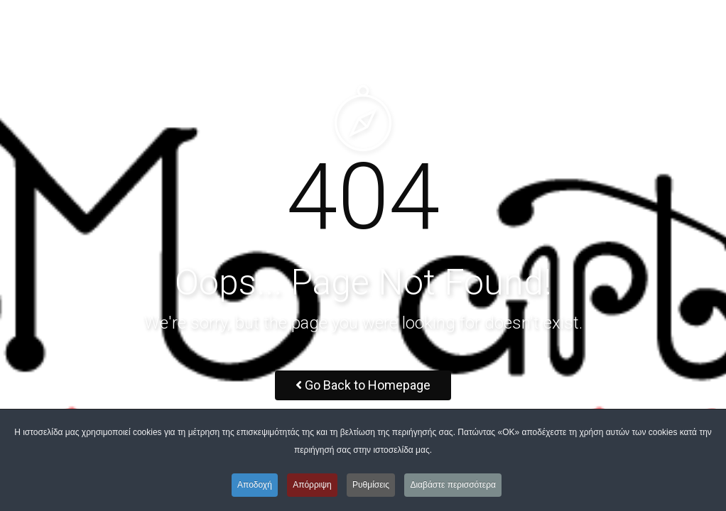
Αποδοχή (254, 485)
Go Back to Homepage (363, 385)
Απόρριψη (312, 485)
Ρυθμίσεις (370, 485)
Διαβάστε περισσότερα (453, 485)
